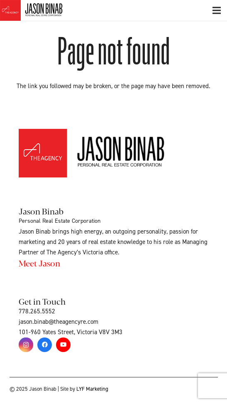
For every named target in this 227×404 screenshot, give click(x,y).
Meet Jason (39, 263)
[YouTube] (63, 344)
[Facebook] (44, 344)
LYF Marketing (92, 389)
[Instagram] (26, 344)
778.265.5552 (37, 311)
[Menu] (216, 10)
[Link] (40, 10)
